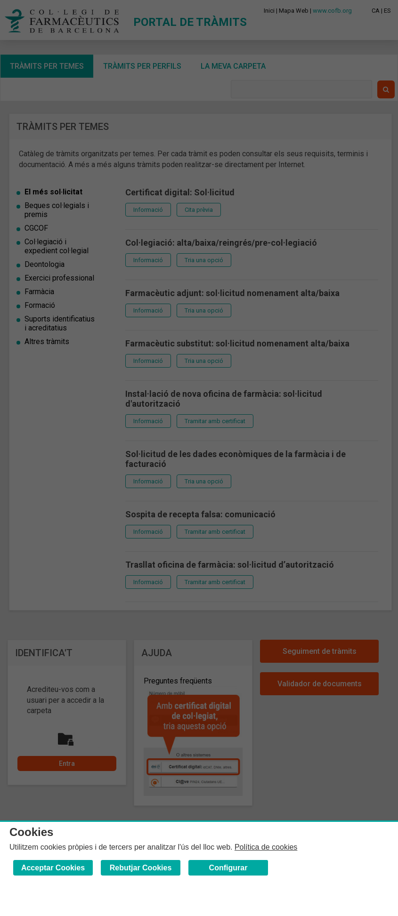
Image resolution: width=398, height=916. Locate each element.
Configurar (228, 868)
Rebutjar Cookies (141, 868)
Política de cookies (266, 847)
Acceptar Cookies (53, 868)
